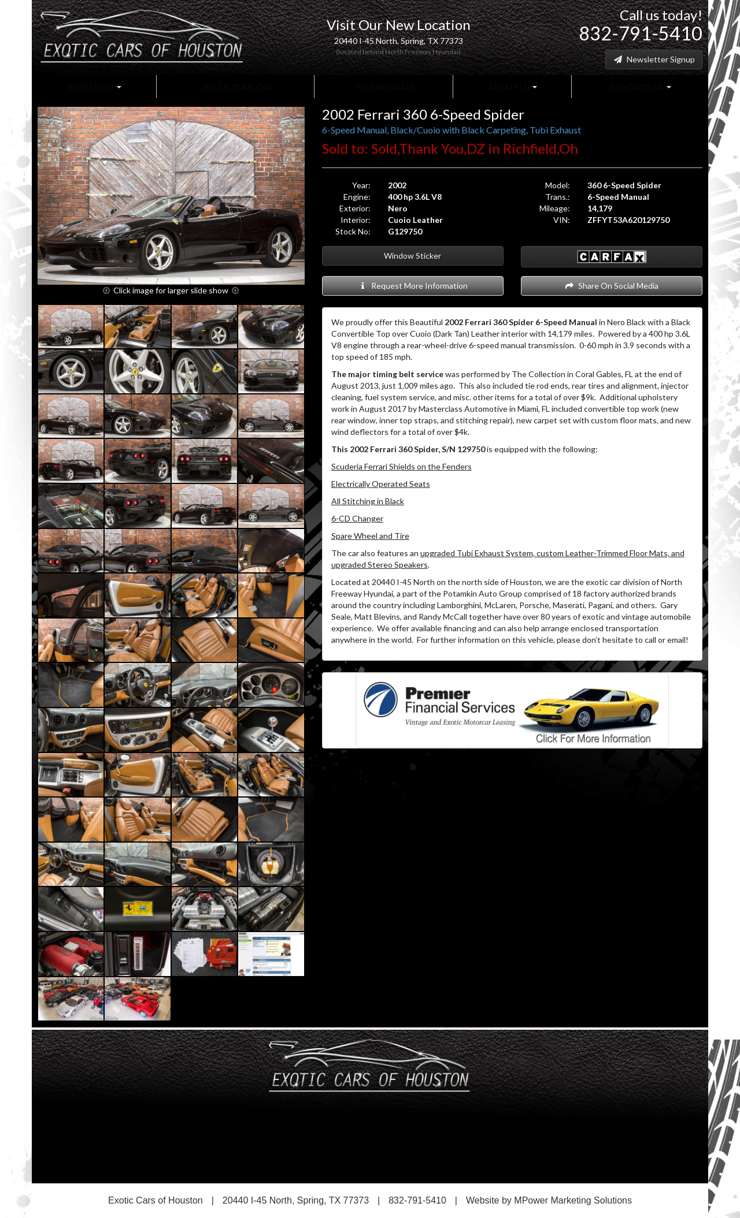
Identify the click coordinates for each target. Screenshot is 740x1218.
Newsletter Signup (654, 59)
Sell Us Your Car (235, 86)
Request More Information (412, 285)
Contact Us (640, 86)
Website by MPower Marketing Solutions (549, 1200)
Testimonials (383, 86)
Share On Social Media (611, 285)
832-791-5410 (640, 33)
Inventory (93, 86)
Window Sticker (412, 255)
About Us (511, 86)
